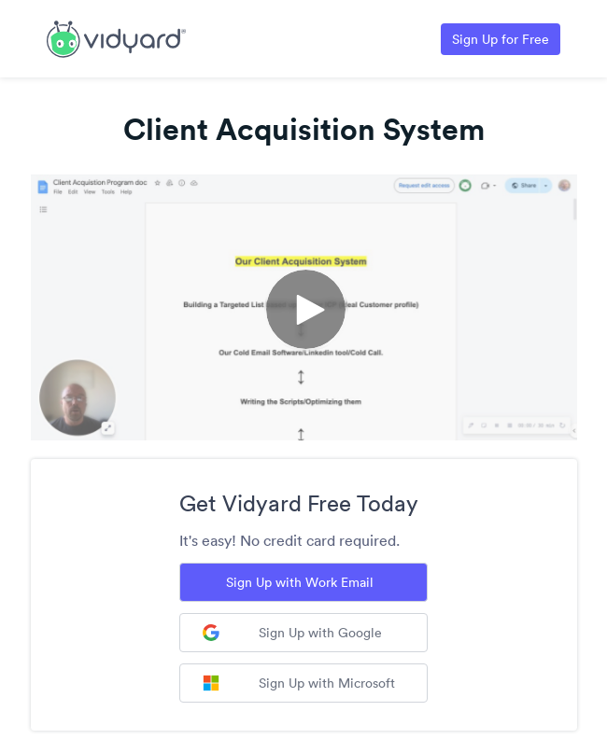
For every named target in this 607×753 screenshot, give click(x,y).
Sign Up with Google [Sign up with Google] (292, 632)
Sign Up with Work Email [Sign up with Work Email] (300, 582)
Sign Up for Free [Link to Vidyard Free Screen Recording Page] (500, 39)
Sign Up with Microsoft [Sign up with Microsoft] (299, 683)
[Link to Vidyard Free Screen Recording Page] (116, 37)
